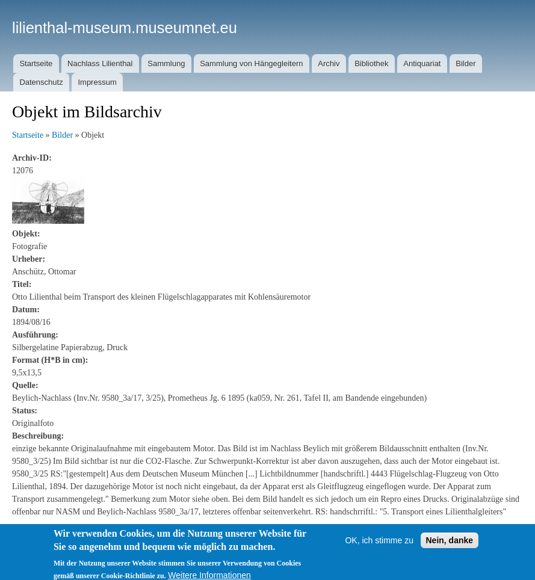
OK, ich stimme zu (379, 547)
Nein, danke (450, 547)
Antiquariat (422, 63)
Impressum (97, 82)
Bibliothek (371, 63)
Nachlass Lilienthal (99, 63)
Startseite (35, 63)
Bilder (465, 63)
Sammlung (166, 63)
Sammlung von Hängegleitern (251, 63)
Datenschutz (41, 82)
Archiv (328, 63)
